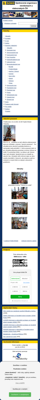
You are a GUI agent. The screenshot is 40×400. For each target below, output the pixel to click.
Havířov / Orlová (14, 71)
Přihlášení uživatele (10, 23)
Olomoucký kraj (11, 85)
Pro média (8, 106)
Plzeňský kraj (11, 90)
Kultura (7, 109)
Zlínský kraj (10, 99)
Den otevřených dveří (9, 336)
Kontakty (8, 38)
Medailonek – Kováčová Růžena (13, 334)
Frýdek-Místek (13, 69)
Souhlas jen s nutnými (20, 389)
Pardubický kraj (11, 88)
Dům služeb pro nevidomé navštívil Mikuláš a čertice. (19, 311)
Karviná (11, 74)
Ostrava (11, 81)
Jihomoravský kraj (12, 52)
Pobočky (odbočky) (11, 45)
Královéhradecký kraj (13, 59)
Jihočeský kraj (11, 50)
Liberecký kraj (11, 62)
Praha (9, 92)
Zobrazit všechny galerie (28, 241)
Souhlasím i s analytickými (20, 394)
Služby (7, 43)
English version (8, 20)
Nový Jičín (12, 76)
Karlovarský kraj (12, 55)
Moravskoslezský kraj (13, 64)
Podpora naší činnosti (11, 104)
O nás (7, 41)
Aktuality (7, 36)
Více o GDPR (19, 383)
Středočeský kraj (12, 95)
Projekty (7, 111)
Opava (11, 78)
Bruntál (11, 66)
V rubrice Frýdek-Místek (11, 241)
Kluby (7, 102)
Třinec (10, 83)
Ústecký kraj (10, 97)
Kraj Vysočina (11, 57)
